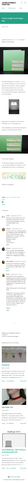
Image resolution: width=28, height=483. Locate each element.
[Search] (22, 3)
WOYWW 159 (7, 407)
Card (7, 197)
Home (3, 8)
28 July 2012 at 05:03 (20, 261)
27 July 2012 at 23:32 (17, 248)
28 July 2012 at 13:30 (16, 274)
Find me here (12, 8)
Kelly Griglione (10, 261)
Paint (3, 199)
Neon (18, 197)
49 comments (10, 423)
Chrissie (8, 228)
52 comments (10, 381)
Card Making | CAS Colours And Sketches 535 (14, 450)
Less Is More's (15, 39)
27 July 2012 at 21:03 (16, 228)
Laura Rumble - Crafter (9, 3)
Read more (23, 381)
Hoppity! (5, 365)
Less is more (12, 197)
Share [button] (3, 204)
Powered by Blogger (14, 476)
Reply (8, 225)
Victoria (8, 248)
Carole (8, 215)
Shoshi (8, 274)
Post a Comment (11, 468)
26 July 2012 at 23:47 (16, 215)
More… (21, 8)
